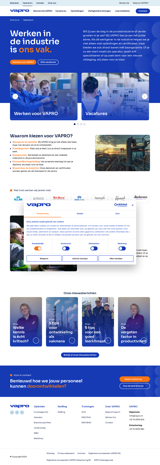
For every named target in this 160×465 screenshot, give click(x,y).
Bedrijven (14, 3)
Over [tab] (117, 213)
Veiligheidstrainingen (99, 11)
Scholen (40, 3)
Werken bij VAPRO (42, 11)
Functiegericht (41, 412)
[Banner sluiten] (133, 205)
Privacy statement (66, 453)
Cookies (81, 453)
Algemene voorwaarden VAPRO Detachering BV (68, 460)
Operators (27, 3)
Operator (38, 417)
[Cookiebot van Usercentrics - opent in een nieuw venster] (116, 205)
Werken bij (110, 417)
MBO (36, 433)
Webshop (38, 438)
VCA (84, 412)
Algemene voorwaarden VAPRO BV (104, 453)
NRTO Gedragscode (103, 460)
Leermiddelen (122, 11)
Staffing (61, 412)
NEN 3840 (86, 422)
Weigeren (44, 258)
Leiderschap (40, 428)
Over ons (52, 3)
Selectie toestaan (80, 258)
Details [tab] (80, 213)
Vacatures (60, 11)
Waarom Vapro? (112, 412)
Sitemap (50, 453)
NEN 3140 (86, 417)
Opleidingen (77, 11)
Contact (142, 11)
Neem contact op (133, 379)
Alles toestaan (116, 258)
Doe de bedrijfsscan (133, 386)
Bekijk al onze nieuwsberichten (80, 355)
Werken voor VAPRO (23, 62)
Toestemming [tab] (42, 213)
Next (147, 95)
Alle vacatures (48, 62)
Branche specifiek (42, 422)
